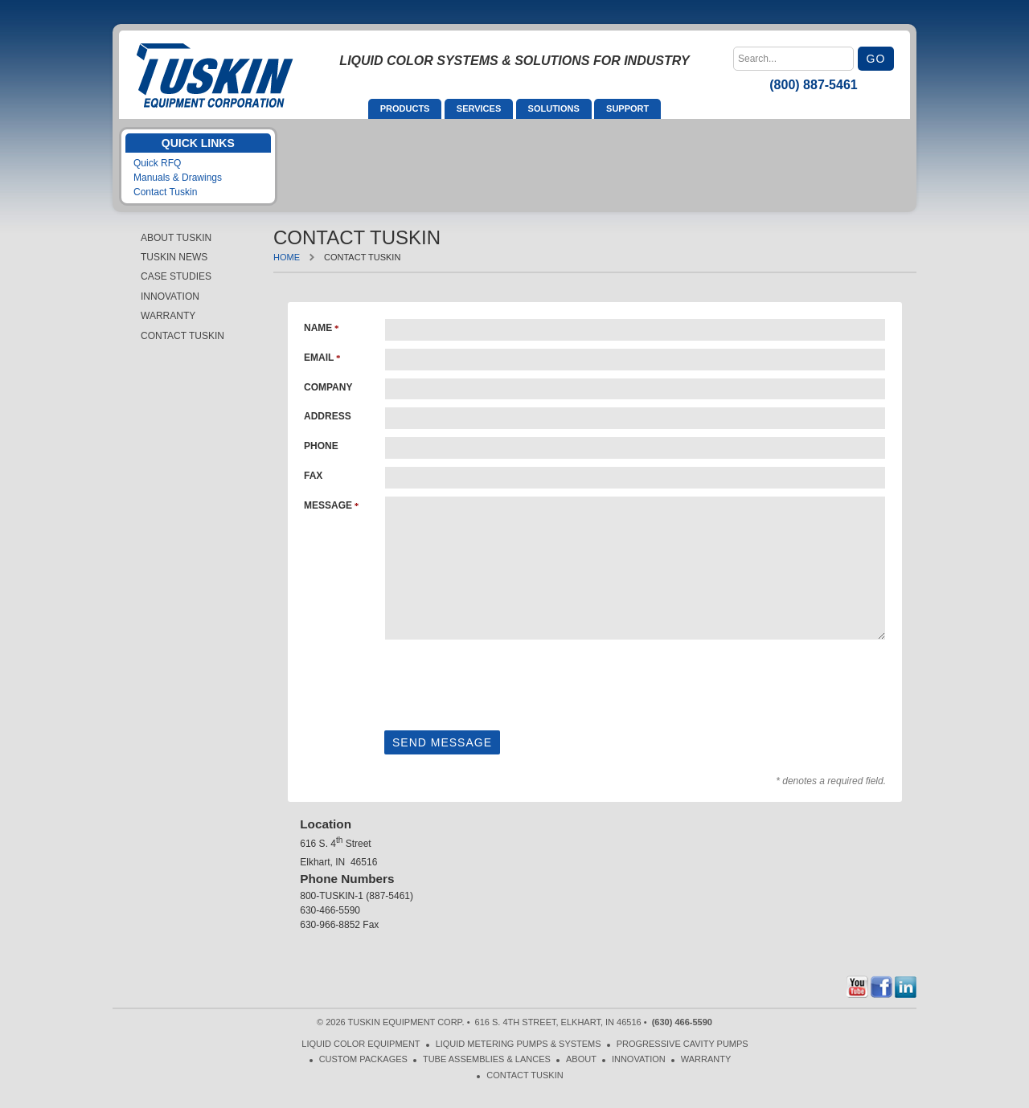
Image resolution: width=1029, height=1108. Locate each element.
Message (328, 505)
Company (328, 387)
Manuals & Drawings (177, 177)
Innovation (170, 296)
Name (318, 327)
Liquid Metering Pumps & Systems (518, 1044)
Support (627, 108)
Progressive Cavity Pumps (682, 1044)
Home (286, 257)
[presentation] (506, 682)
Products (405, 108)
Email (319, 357)
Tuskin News (174, 257)
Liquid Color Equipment (360, 1044)
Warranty (168, 315)
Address (327, 416)
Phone (321, 446)
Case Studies (176, 276)
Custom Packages (363, 1059)
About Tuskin (176, 237)
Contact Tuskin (165, 192)
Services (479, 108)
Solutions (554, 108)
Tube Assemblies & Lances (487, 1059)
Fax (313, 475)
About (581, 1059)
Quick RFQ (157, 163)
